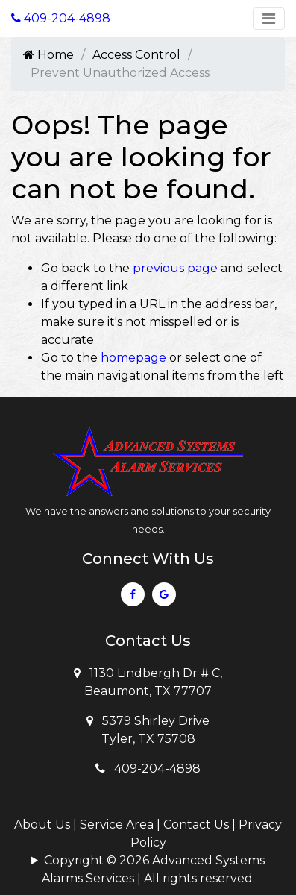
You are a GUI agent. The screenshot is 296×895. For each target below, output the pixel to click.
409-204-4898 (148, 768)
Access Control (136, 55)
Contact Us (196, 824)
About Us (42, 824)
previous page (175, 268)
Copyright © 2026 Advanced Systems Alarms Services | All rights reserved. (153, 869)
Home (48, 55)
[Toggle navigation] (269, 18)
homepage (133, 358)
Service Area (117, 824)
